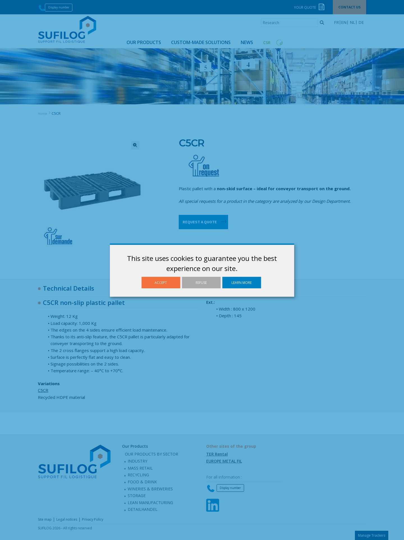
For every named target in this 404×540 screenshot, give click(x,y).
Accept (161, 282)
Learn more (241, 282)
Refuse (201, 282)
